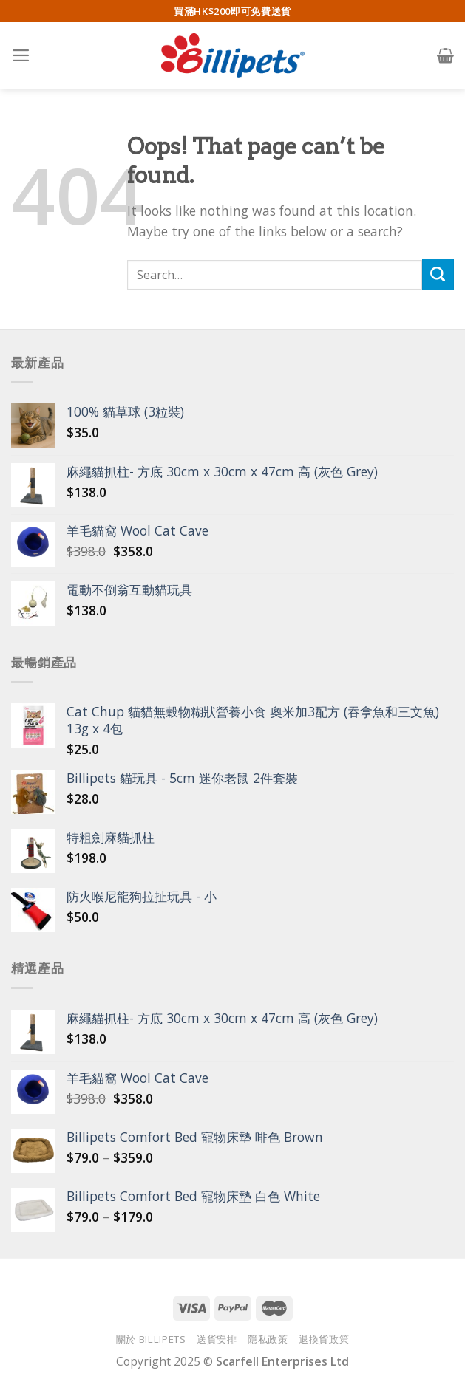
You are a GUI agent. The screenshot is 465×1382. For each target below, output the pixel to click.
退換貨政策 (324, 1339)
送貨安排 (217, 1339)
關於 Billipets (151, 1339)
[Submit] (438, 274)
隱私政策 (268, 1339)
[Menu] (21, 55)
